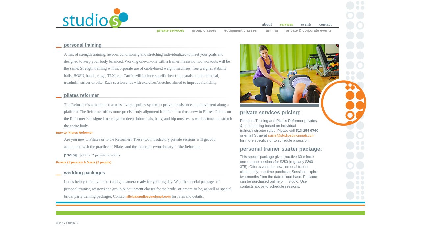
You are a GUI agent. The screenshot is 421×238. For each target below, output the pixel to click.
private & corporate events (309, 30)
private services (170, 30)
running (271, 30)
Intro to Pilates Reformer (74, 132)
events (306, 24)
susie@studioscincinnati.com (291, 135)
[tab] (145, 132)
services (286, 24)
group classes (204, 30)
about (267, 24)
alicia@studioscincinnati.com (148, 196)
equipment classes (240, 30)
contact (325, 24)
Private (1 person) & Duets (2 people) (83, 162)
